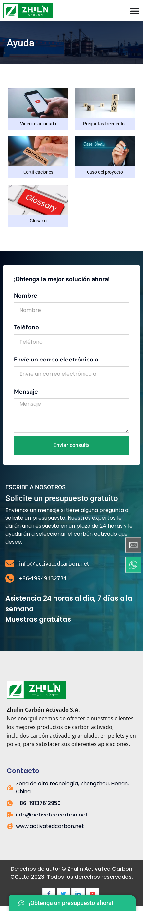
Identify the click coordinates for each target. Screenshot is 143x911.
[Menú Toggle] (135, 11)
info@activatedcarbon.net (54, 563)
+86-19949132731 (43, 577)
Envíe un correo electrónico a (56, 359)
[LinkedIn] (78, 894)
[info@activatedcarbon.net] (9, 563)
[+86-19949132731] (9, 578)
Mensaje (26, 392)
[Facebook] (48, 894)
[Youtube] (92, 894)
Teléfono (26, 327)
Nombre (25, 296)
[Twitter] (63, 894)
